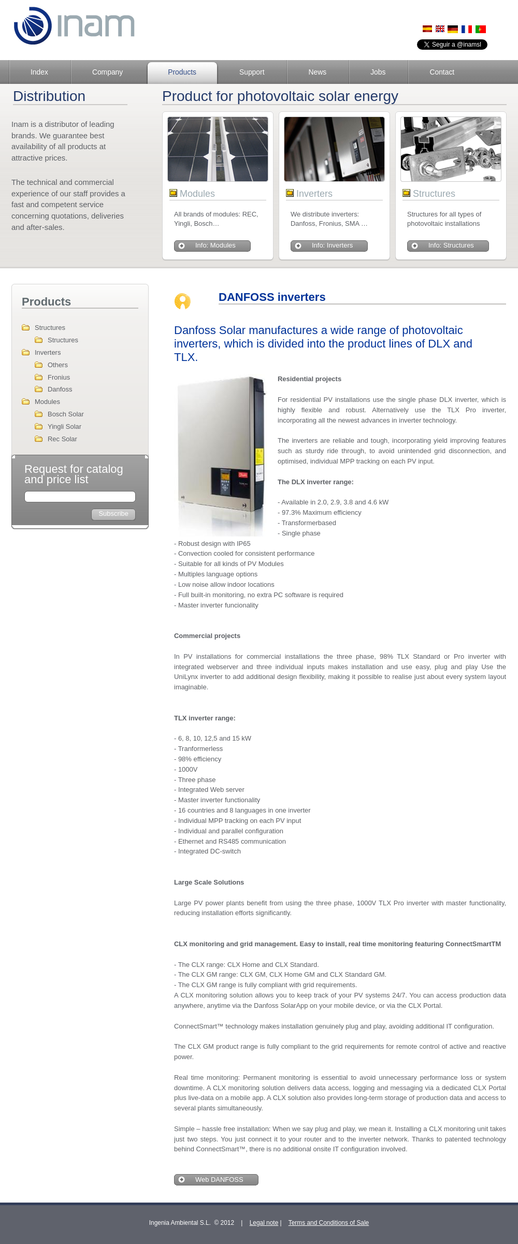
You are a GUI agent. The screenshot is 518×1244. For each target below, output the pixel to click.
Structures (50, 327)
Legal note (264, 1222)
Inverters (48, 352)
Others (58, 365)
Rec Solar (62, 439)
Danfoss (60, 389)
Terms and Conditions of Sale (329, 1222)
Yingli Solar (64, 426)
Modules (47, 402)
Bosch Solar (66, 414)
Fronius (59, 377)
